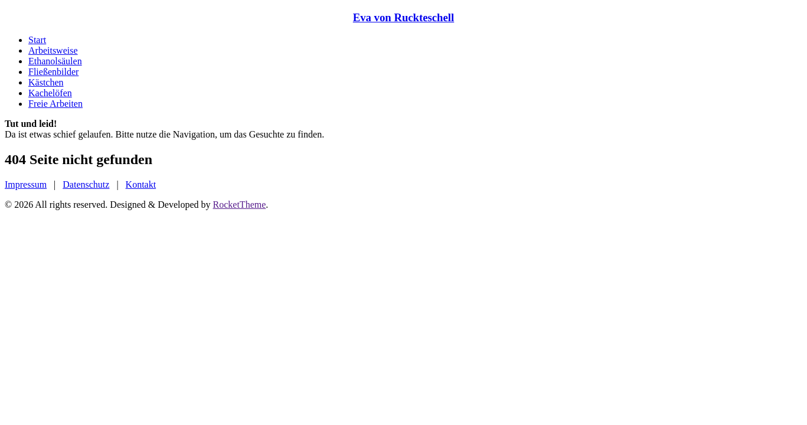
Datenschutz (86, 184)
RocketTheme (239, 205)
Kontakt (141, 184)
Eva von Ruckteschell (403, 17)
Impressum (26, 184)
